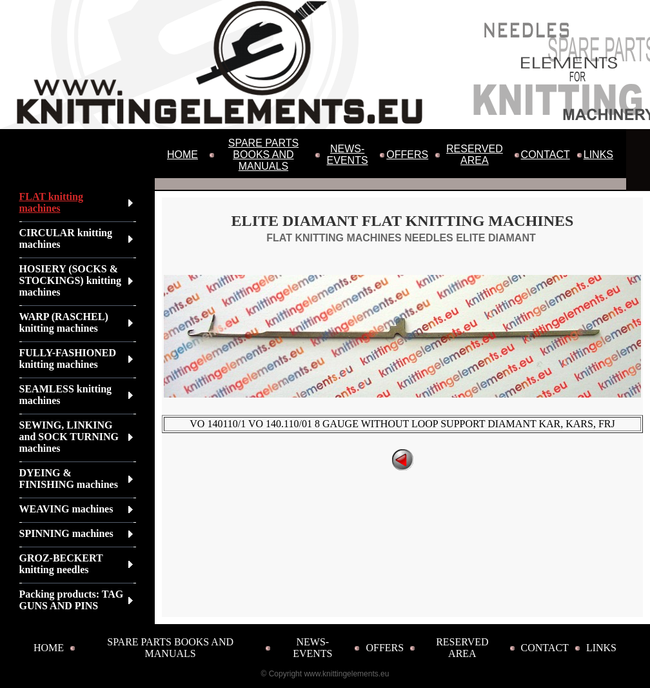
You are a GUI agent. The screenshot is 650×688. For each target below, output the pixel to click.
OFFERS (407, 154)
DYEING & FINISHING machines (68, 478)
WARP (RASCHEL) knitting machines (63, 322)
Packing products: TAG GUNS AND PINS (71, 600)
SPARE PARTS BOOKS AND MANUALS (263, 154)
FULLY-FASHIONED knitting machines (68, 358)
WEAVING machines (66, 508)
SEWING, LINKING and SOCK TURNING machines (69, 437)
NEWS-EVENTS (347, 154)
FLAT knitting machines (51, 202)
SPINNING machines (66, 533)
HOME (182, 154)
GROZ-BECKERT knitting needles (61, 563)
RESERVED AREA (474, 154)
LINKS (598, 154)
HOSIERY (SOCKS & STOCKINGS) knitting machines (70, 280)
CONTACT (545, 154)
